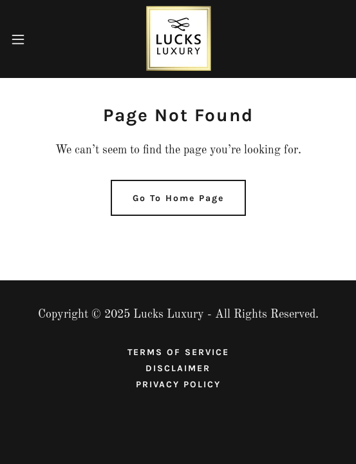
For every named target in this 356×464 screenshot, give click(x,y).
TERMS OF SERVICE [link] (178, 352)
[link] (178, 39)
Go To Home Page (178, 198)
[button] (31, 39)
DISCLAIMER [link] (178, 368)
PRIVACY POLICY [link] (178, 384)
